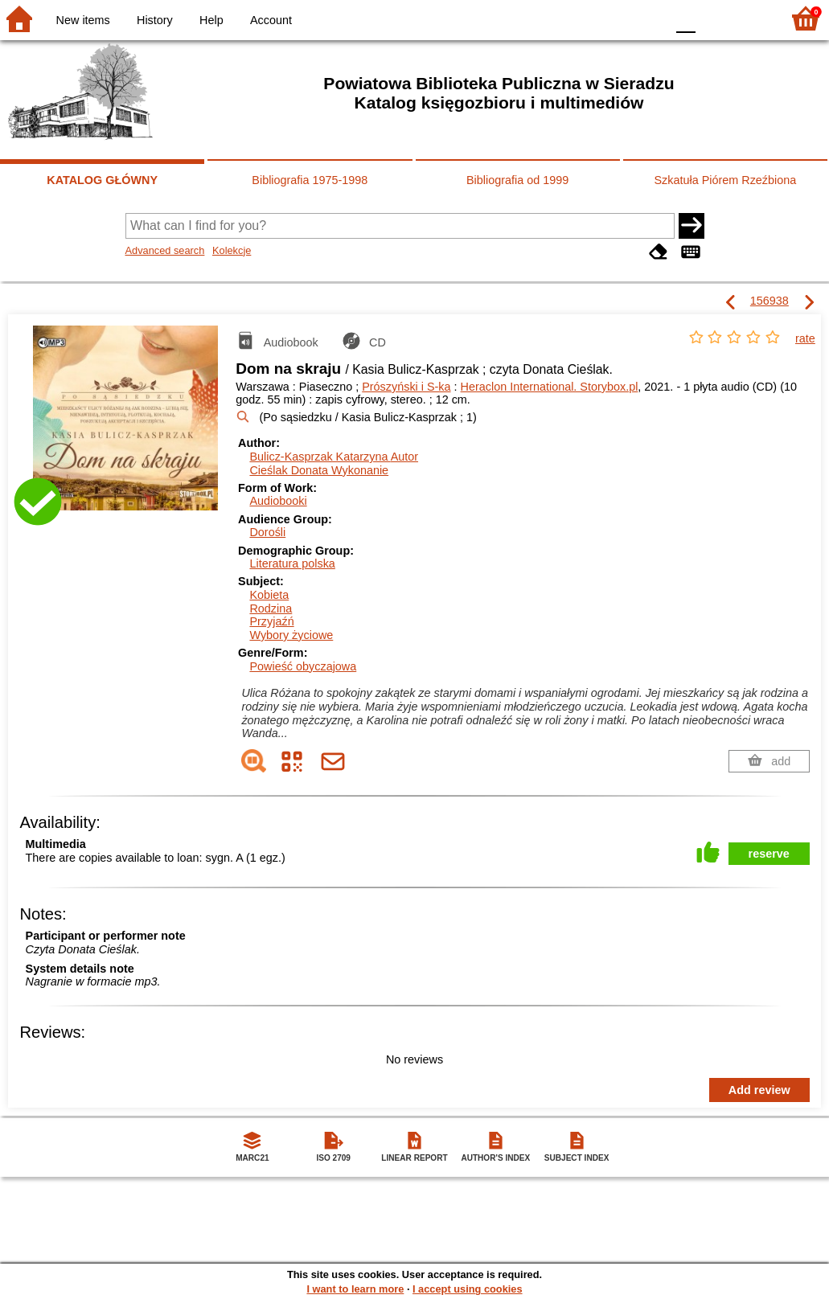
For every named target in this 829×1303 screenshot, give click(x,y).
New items (83, 20)
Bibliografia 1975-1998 (309, 180)
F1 (713, 18)
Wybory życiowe (291, 635)
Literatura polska (291, 563)
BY (648, 18)
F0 (685, 18)
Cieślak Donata (318, 470)
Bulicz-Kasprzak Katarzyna (333, 456)
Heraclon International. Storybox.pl (549, 386)
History (155, 20)
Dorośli (267, 532)
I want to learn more (355, 1289)
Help (211, 20)
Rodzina (270, 608)
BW (583, 18)
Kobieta (269, 594)
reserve (769, 853)
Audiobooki (277, 500)
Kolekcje (231, 250)
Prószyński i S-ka (406, 386)
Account (271, 20)
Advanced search (165, 250)
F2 (750, 18)
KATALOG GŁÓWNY (102, 180)
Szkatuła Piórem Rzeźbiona (725, 180)
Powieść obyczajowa (302, 666)
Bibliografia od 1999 (517, 180)
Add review (759, 1090)
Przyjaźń (271, 621)
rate (805, 338)
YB (615, 18)
